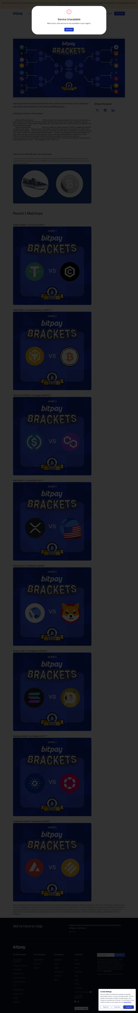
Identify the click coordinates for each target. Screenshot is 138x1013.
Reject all (105, 1007)
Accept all (128, 1007)
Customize (117, 1007)
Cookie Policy (127, 1002)
